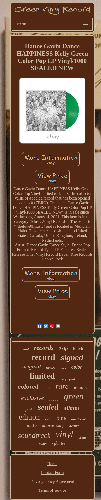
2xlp (63, 348)
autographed (67, 379)
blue (61, 418)
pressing (54, 399)
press (50, 367)
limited (42, 375)
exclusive (32, 397)
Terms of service (52, 490)
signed (71, 358)
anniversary (53, 425)
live (24, 360)
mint (47, 388)
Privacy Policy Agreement (52, 481)
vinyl (64, 434)
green (74, 396)
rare (62, 386)
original (31, 366)
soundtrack (34, 435)
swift (48, 419)
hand (25, 349)
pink (29, 409)
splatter (59, 443)
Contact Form (52, 472)
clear (82, 437)
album (71, 408)
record (43, 357)
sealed (48, 407)
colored (28, 386)
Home (52, 463)
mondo (80, 387)
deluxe (74, 426)
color (76, 367)
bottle (31, 425)
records (43, 347)
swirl (43, 444)
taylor (63, 368)
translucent (78, 419)
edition (29, 417)
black (78, 348)
